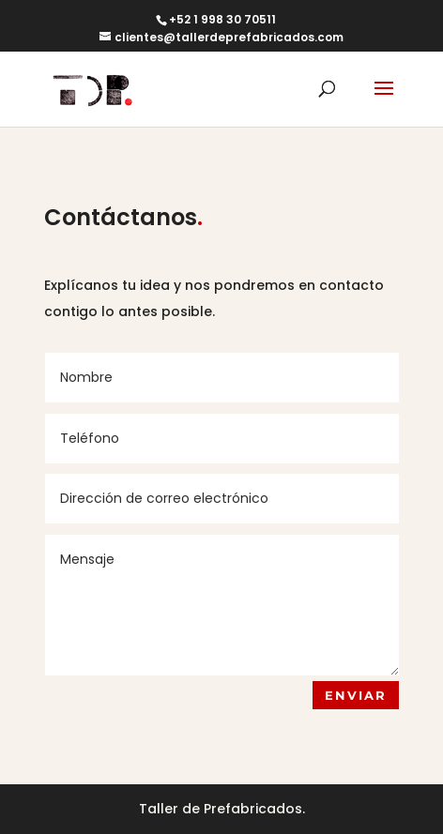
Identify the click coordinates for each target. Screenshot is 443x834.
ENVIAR (356, 695)
